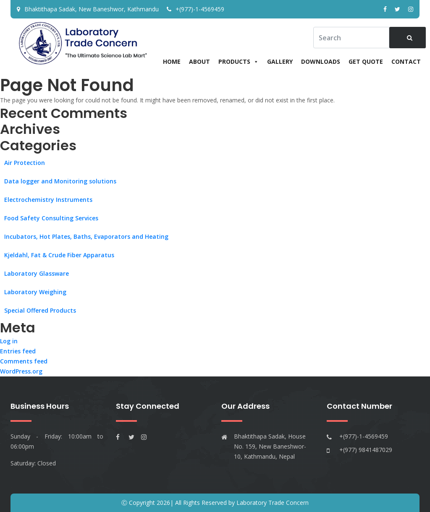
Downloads (320, 61)
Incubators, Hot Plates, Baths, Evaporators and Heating (86, 236)
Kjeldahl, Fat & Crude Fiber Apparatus (59, 255)
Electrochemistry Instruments (48, 200)
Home (172, 61)
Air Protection (24, 163)
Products (238, 61)
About (199, 61)
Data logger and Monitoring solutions (60, 181)
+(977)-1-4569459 (195, 9)
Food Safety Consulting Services (51, 218)
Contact (406, 61)
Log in (9, 341)
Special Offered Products (40, 310)
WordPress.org (21, 371)
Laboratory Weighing (35, 292)
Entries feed (18, 351)
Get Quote (366, 61)
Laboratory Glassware (36, 273)
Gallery (280, 61)
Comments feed (23, 361)
